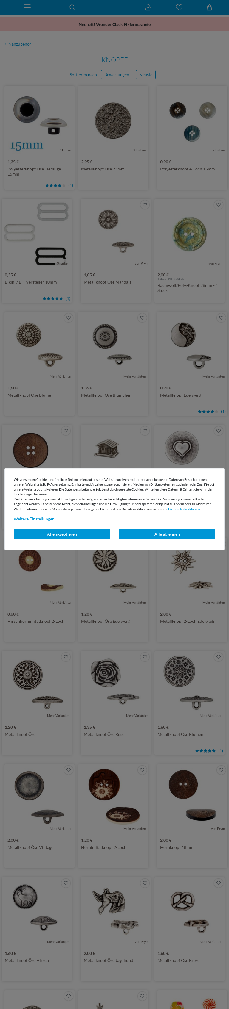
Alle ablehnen (167, 533)
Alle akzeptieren (62, 533)
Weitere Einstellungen (34, 518)
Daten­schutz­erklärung (184, 509)
